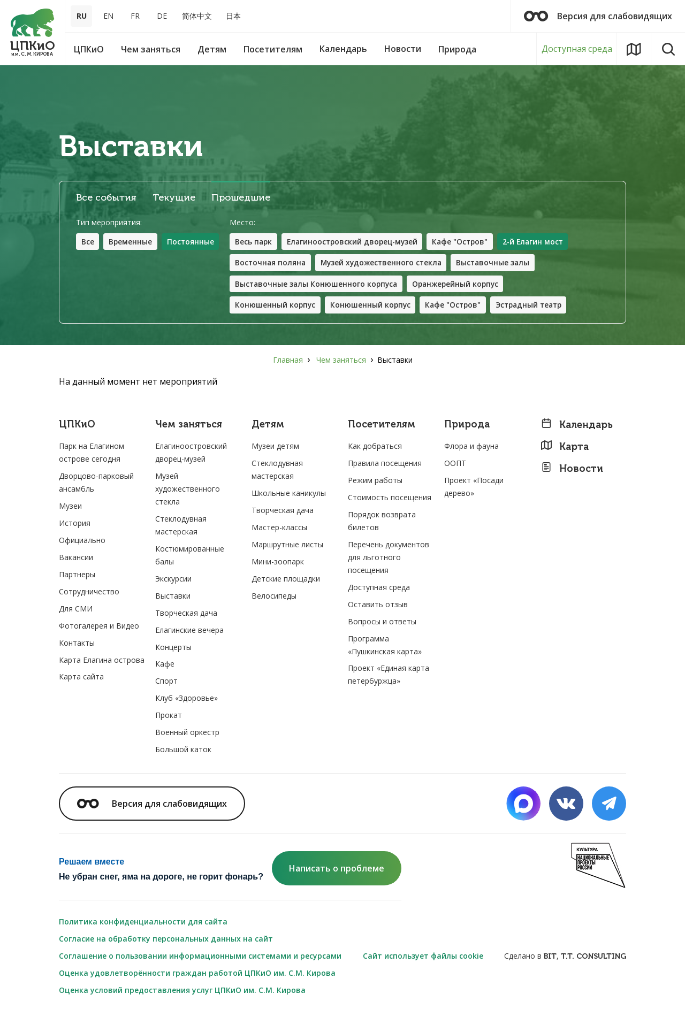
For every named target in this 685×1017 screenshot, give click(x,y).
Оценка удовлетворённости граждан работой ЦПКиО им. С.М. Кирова (197, 974)
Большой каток (183, 750)
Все (87, 241)
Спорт (166, 682)
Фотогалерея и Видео (99, 627)
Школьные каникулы (289, 494)
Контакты (77, 644)
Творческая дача (186, 614)
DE (162, 16)
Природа (467, 426)
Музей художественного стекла (386, 263)
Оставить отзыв (378, 605)
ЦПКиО (77, 426)
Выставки (173, 597)
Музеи (70, 507)
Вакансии (76, 558)
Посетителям (381, 426)
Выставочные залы (501, 263)
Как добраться (375, 447)
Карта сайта (81, 678)
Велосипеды (274, 597)
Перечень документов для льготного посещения (388, 558)
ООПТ (455, 464)
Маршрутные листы (287, 545)
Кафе (164, 665)
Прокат (168, 716)
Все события (106, 197)
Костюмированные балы (189, 556)
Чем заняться (341, 361)
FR (135, 16)
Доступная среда (577, 49)
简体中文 (197, 16)
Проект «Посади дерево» (474, 487)
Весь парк (256, 241)
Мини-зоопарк (278, 562)
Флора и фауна (471, 447)
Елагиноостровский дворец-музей (357, 241)
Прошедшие (240, 197)
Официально (82, 541)
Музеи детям (275, 447)
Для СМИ (76, 610)
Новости (572, 469)
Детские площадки (286, 580)
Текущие (174, 197)
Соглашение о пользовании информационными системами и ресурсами (200, 957)
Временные (131, 241)
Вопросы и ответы (382, 622)
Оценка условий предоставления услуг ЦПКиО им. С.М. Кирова (182, 991)
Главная (288, 361)
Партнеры (77, 575)
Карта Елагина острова (101, 661)
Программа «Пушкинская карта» (385, 645)
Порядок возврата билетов (382, 521)
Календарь (577, 426)
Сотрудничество (89, 592)
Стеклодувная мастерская (181, 526)
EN (108, 16)
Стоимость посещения (389, 498)
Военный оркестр (187, 733)
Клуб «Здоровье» (186, 699)
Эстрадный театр (537, 306)
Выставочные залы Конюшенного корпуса (319, 284)
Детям (268, 426)
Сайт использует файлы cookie (423, 957)
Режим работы (375, 481)
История (74, 524)
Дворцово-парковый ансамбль (96, 483)
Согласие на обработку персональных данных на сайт (166, 940)
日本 (233, 16)
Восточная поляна (273, 263)
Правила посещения (385, 464)
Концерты (173, 648)
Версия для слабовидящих (598, 16)
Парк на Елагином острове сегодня (91, 453)
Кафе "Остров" (468, 241)
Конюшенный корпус (277, 306)
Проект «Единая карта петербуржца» (388, 675)
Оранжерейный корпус (462, 284)
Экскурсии (173, 580)
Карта (565, 447)
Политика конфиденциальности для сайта (143, 922)
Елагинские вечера (189, 631)
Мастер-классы (279, 528)
